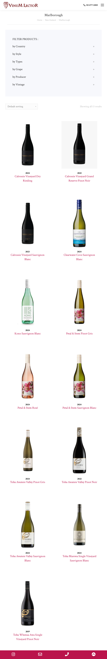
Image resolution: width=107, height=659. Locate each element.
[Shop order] (21, 106)
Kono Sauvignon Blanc (28, 333)
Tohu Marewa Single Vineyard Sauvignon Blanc (79, 558)
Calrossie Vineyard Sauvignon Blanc (27, 257)
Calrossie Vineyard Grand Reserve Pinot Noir (79, 178)
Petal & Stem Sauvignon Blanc (79, 408)
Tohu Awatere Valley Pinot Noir (79, 482)
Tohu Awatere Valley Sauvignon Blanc (27, 558)
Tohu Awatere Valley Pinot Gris (27, 482)
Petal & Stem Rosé (28, 408)
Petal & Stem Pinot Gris (79, 333)
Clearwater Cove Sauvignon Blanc (79, 257)
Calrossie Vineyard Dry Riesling (28, 178)
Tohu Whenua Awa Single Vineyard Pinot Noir (27, 637)
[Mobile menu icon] (102, 5)
